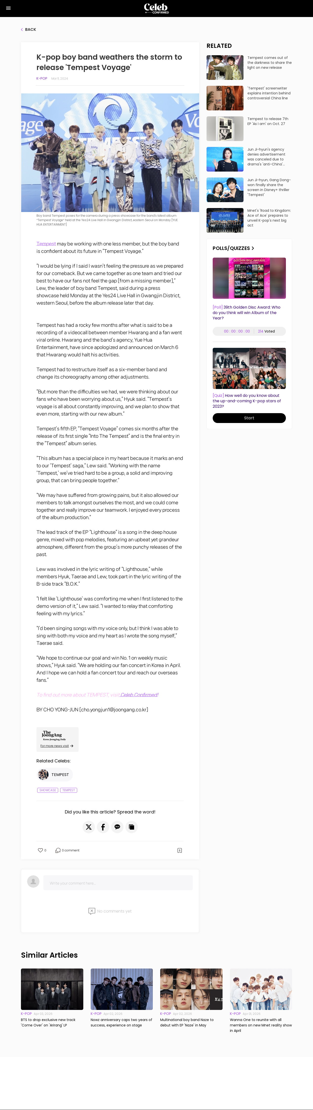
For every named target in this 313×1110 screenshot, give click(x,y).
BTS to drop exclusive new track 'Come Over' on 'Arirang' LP (48, 1022)
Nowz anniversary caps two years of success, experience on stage (121, 1022)
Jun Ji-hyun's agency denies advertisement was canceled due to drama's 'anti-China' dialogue (266, 157)
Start (249, 418)
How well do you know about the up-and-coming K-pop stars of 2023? (247, 401)
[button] (89, 827)
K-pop (41, 78)
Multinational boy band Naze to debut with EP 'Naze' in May (187, 1022)
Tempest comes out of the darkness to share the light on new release (269, 62)
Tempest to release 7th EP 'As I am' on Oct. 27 (267, 121)
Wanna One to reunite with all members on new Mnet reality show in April (261, 1025)
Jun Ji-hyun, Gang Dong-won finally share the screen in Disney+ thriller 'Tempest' (269, 187)
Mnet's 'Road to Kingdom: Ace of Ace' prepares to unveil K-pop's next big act (269, 218)
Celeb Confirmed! (139, 694)
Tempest (46, 243)
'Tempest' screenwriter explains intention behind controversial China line (269, 93)
